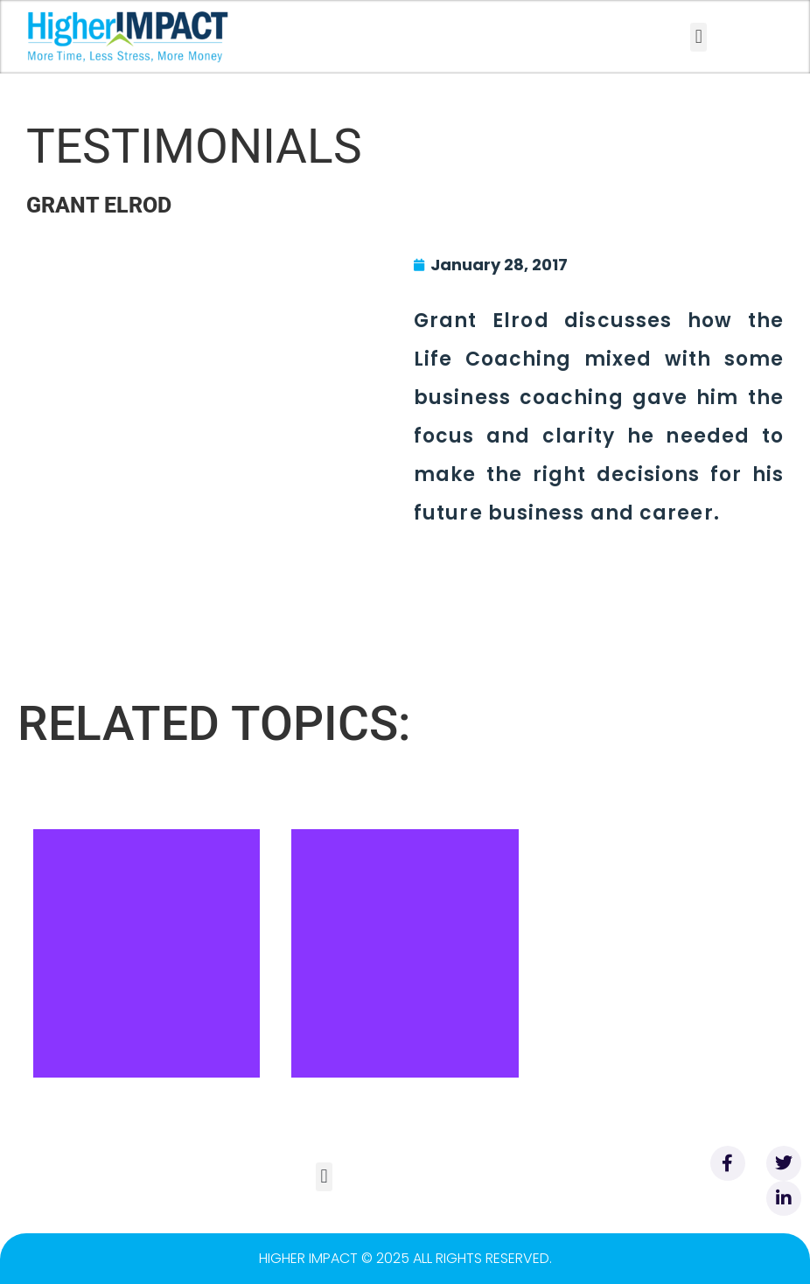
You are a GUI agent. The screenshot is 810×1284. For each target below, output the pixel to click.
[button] (698, 37)
